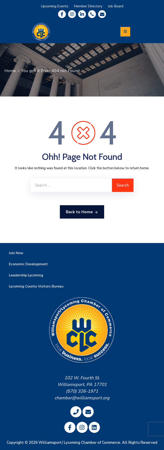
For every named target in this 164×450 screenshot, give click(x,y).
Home (10, 70)
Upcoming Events (54, 6)
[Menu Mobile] (125, 31)
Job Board (115, 6)
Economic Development (28, 264)
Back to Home (82, 212)
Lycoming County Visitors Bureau (36, 286)
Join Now (16, 253)
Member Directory (88, 6)
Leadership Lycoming (26, 275)
